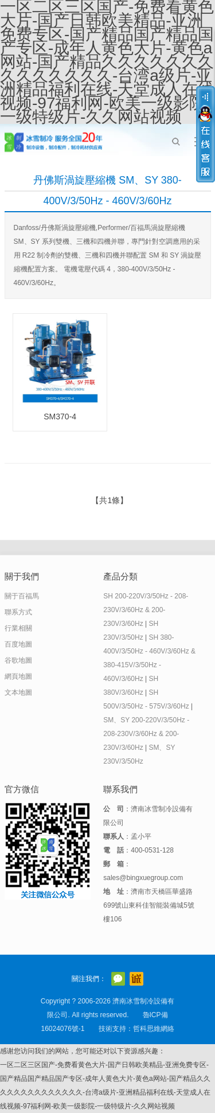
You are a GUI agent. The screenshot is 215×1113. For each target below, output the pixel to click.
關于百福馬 (22, 596)
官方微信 (118, 979)
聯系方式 (18, 612)
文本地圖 (18, 692)
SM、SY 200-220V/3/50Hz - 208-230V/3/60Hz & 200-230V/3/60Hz (146, 734)
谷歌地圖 (18, 660)
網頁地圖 (18, 676)
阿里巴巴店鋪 (136, 979)
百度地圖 (18, 644)
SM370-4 (60, 416)
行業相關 (18, 628)
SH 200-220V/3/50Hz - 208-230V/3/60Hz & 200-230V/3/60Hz (145, 610)
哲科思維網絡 (153, 1029)
